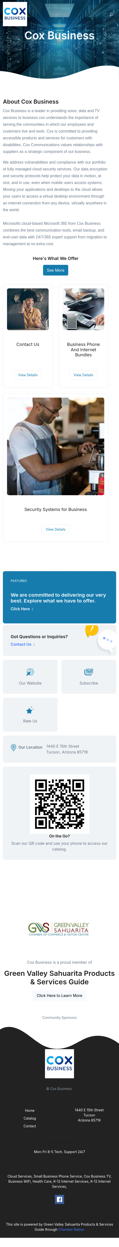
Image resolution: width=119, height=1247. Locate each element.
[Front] (16, 14)
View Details (27, 375)
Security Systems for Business (55, 509)
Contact (29, 1126)
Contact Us (27, 344)
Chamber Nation (71, 1229)
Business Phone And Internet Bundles (83, 349)
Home (29, 1110)
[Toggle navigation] (111, 14)
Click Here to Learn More (59, 995)
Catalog (30, 1118)
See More (56, 270)
